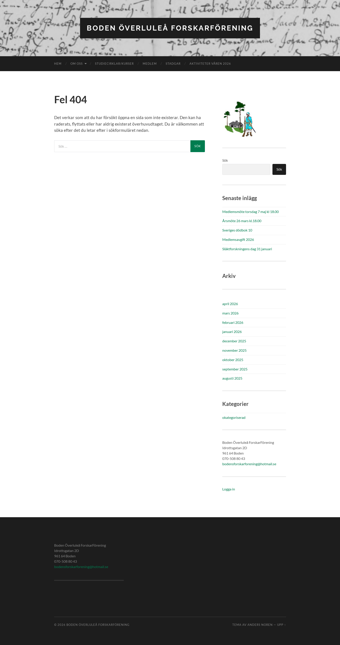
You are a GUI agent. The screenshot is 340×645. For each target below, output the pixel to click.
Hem (58, 63)
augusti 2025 (232, 378)
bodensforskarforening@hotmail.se (249, 464)
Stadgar (173, 63)
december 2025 (234, 341)
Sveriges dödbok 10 (237, 230)
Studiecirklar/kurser (114, 63)
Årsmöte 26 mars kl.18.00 (241, 221)
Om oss (76, 63)
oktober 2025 (232, 360)
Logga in (228, 489)
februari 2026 (232, 322)
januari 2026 (232, 331)
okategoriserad (233, 417)
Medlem (150, 63)
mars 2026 (230, 313)
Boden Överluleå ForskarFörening (170, 28)
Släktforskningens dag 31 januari (247, 249)
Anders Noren (260, 624)
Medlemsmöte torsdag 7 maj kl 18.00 (250, 211)
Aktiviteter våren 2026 (210, 63)
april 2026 (230, 304)
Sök (225, 160)
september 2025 (234, 369)
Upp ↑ (281, 624)
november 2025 (234, 350)
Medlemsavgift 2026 (238, 239)
